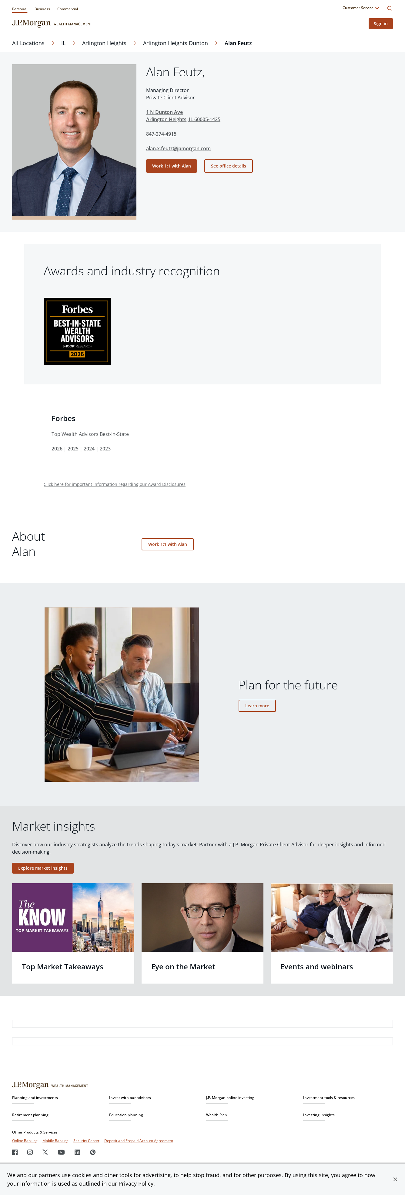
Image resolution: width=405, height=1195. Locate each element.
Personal (19, 9)
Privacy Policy (136, 1183)
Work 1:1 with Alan (171, 166)
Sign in (380, 23)
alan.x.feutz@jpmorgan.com (178, 148)
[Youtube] (61, 1152)
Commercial (67, 9)
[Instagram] (30, 1152)
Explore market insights (43, 868)
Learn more (257, 706)
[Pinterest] (93, 1152)
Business (42, 9)
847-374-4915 (161, 134)
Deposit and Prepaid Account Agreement (138, 1140)
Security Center (86, 1140)
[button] (395, 1179)
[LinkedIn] (77, 1152)
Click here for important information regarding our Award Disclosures (115, 484)
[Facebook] (15, 1152)
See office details (228, 166)
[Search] (390, 8)
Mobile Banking (55, 1140)
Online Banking (25, 1140)
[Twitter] (45, 1152)
